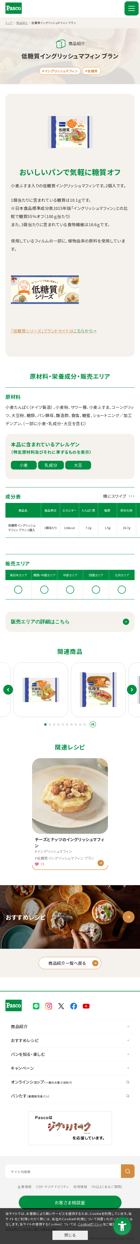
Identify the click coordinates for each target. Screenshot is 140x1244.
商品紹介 (22, 23)
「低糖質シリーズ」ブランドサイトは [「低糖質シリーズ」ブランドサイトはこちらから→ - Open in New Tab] (54, 331)
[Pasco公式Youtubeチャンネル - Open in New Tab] (86, 1005)
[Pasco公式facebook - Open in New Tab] (73, 1005)
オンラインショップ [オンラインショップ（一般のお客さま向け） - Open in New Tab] (42, 1082)
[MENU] (132, 8)
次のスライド (132, 690)
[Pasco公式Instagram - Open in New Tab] (48, 1005)
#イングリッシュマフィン (60, 71)
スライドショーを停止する (93, 724)
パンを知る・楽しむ (28, 1054)
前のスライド (8, 690)
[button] (45, 724)
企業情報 (24, 1186)
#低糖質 (91, 71)
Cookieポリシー (90, 1224)
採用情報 (80, 1186)
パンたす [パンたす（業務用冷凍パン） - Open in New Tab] (30, 1096)
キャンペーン (22, 1068)
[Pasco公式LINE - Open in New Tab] (36, 1005)
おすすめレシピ (25, 1040)
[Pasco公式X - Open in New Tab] (61, 1005)
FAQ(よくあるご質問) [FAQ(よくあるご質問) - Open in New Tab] (107, 1186)
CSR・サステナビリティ (52, 1186)
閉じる (70, 1235)
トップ (9, 23)
